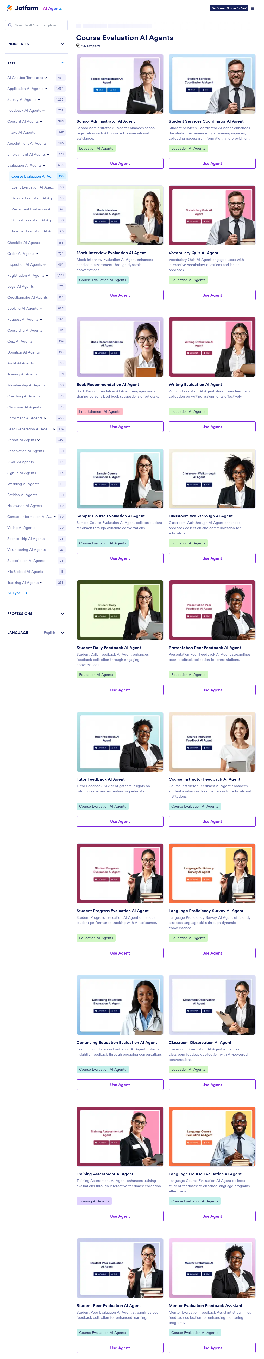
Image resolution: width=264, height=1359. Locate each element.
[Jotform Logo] (22, 8)
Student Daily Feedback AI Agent (109, 647)
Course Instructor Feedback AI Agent (204, 779)
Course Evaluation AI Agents (124, 37)
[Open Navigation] (252, 8)
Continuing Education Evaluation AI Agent (117, 1042)
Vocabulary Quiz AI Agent (193, 252)
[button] (36, 632)
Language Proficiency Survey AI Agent (206, 910)
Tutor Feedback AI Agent (101, 779)
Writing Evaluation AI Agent (195, 384)
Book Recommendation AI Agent (108, 384)
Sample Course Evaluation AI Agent (111, 516)
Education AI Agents (96, 148)
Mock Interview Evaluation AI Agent (111, 252)
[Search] (10, 25)
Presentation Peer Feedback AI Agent (205, 647)
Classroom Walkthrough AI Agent (201, 516)
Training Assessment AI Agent (105, 1173)
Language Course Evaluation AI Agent (205, 1173)
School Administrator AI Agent (106, 121)
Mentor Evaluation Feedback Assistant (205, 1305)
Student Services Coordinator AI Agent (206, 121)
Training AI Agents (94, 1200)
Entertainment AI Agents (99, 411)
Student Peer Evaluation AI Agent (109, 1305)
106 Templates (90, 46)
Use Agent (120, 163)
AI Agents (52, 8)
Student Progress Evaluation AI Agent (113, 910)
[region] (36, 338)
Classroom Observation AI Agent (200, 1042)
